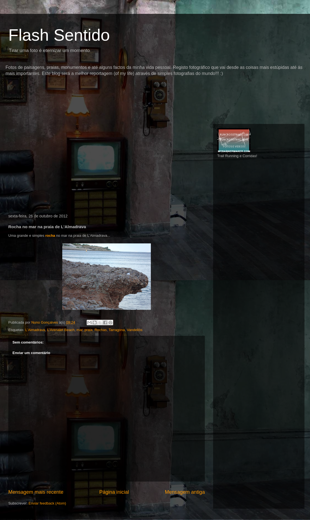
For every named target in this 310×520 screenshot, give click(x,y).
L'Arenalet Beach (61, 330)
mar (79, 330)
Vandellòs (134, 330)
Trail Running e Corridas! (237, 156)
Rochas (100, 330)
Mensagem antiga (185, 492)
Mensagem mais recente (35, 492)
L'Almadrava (35, 330)
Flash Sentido (59, 35)
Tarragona (117, 330)
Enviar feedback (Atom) (47, 503)
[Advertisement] (106, 87)
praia (88, 330)
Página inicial (114, 492)
